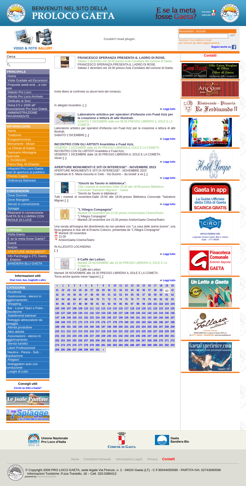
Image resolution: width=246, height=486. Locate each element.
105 (57, 308)
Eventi (11, 243)
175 (98, 322)
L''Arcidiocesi (16, 160)
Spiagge (13, 208)
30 (109, 290)
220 (115, 331)
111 (92, 308)
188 (173, 322)
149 (69, 317)
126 (57, 313)
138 (126, 313)
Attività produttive (19, 327)
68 (86, 299)
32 (120, 290)
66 (74, 299)
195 (92, 327)
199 (115, 327)
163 (150, 317)
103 (167, 304)
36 (143, 290)
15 (143, 285)
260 (103, 340)
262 (115, 340)
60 (161, 294)
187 (167, 322)
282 (109, 345)
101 (155, 304)
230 (173, 331)
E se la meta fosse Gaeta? (26, 238)
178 (115, 322)
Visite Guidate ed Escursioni (27, 80)
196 (98, 327)
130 (80, 313)
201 (126, 327)
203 (138, 327)
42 (57, 294)
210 (57, 331)
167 (173, 317)
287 (138, 345)
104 (173, 304)
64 (63, 299)
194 (86, 327)
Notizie (12, 247)
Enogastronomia (19, 139)
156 (109, 317)
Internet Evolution (46, 476)
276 (75, 345)
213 (75, 331)
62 (172, 294)
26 (86, 290)
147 (57, 317)
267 (144, 340)
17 (155, 285)
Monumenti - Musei (21, 144)
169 (63, 322)
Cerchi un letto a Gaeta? (28, 388)
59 (155, 294)
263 (121, 340)
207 (161, 327)
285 (126, 345)
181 (132, 322)
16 (149, 285)
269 (155, 340)
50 (103, 294)
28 (97, 290)
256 (80, 340)
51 (109, 294)
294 (57, 349)
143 (155, 313)
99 (143, 304)
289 (150, 345)
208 (167, 327)
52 (114, 294)
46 (80, 294)
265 (132, 340)
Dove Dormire (17, 195)
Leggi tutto (169, 109)
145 (167, 313)
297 (75, 349)
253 (63, 340)
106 (63, 308)
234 (75, 336)
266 (138, 340)
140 (138, 313)
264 (126, 340)
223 (132, 331)
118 (132, 308)
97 (132, 304)
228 (161, 331)
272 (173, 340)
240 (109, 336)
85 (63, 304)
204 (144, 327)
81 (161, 299)
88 (80, 304)
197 (103, 327)
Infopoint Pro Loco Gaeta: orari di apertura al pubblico (25, 170)
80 (155, 299)
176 (103, 322)
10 (114, 285)
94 (114, 304)
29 (103, 290)
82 (166, 299)
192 (75, 327)
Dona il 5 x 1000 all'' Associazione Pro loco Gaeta (26, 107)
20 (172, 285)
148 (63, 317)
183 (144, 322)
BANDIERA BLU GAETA (24, 263)
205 (150, 327)
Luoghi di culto (17, 371)
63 (57, 299)
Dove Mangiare (18, 199)
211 (63, 331)
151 (80, 317)
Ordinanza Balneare (21, 180)
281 (103, 345)
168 (57, 322)
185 (155, 322)
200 (121, 327)
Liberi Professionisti (21, 348)
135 (109, 313)
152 (86, 317)
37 (149, 290)
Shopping (14, 304)
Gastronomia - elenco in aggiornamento (24, 298)
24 (74, 290)
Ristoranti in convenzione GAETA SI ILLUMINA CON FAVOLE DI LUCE (25, 216)
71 (103, 299)
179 (121, 322)
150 (75, 317)
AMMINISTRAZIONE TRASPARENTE (21, 114)
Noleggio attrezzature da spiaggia (24, 321)
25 (80, 290)
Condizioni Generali (97, 459)
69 (91, 299)
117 (126, 308)
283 (115, 345)
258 (92, 340)
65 (68, 299)
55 (132, 294)
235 (80, 336)
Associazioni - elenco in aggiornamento (23, 337)
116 (121, 308)
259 (98, 340)
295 (63, 349)
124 (167, 308)
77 (137, 299)
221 (121, 331)
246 (144, 336)
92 (103, 304)
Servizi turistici (17, 343)
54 (126, 294)
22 (63, 290)
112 (98, 308)
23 (68, 290)
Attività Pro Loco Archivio (25, 96)
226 (150, 331)
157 (115, 317)
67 (80, 299)
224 (138, 331)
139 (132, 313)
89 (86, 304)
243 (126, 336)
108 (75, 308)
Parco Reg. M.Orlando (23, 164)
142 (150, 313)
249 (161, 336)
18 (161, 285)
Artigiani (13, 359)
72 (109, 299)
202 (132, 327)
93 (109, 304)
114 (109, 308)
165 (161, 317)
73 (114, 299)
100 (150, 304)
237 (92, 336)
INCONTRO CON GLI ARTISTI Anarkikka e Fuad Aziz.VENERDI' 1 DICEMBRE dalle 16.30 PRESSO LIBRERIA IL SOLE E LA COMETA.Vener (107, 154)
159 (126, 317)
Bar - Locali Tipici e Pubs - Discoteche (25, 309)
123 (161, 308)
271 (167, 340)
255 (75, 340)
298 (80, 349)
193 (80, 327)
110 (86, 308)
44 (68, 294)
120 (144, 308)
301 (98, 349)
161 (138, 317)
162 (144, 317)
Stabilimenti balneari (21, 315)
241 (115, 336)
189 (57, 327)
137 (121, 313)
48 (91, 294)
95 (120, 304)
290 (155, 345)
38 (155, 290)
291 (161, 345)
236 (86, 336)
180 (126, 322)
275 (69, 345)
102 (161, 304)
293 (173, 345)
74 (120, 299)
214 (80, 331)
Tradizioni (14, 135)
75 (126, 299)
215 (86, 331)
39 (161, 290)
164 (155, 317)
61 (166, 294)
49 (97, 294)
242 (121, 336)
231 (57, 336)
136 (115, 313)
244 (132, 336)
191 (69, 327)
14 (137, 285)
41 (172, 290)
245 (138, 336)
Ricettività (14, 292)
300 (92, 349)
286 (132, 345)
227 (155, 331)
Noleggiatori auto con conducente (22, 365)
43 (63, 294)
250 (167, 336)
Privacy (153, 459)
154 (98, 317)
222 (126, 331)
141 (144, 313)
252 (57, 340)
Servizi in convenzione (23, 204)
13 (132, 285)
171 (75, 322)
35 (137, 290)
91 (97, 304)
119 (138, 308)
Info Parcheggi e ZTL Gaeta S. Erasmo (26, 257)
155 (103, 317)
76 (132, 299)
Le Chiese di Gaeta (21, 148)
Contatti (210, 55)
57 (143, 294)
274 (63, 345)
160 (132, 317)
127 (63, 313)
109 (80, 308)
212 (69, 331)
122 (155, 308)
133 (98, 313)
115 (115, 308)
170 (69, 322)
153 (92, 317)
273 (57, 345)
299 (86, 349)
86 (68, 304)
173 (86, 322)
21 (57, 290)
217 (98, 331)
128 (69, 313)
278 (86, 345)
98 (137, 304)
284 (121, 345)
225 (144, 331)
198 (109, 327)
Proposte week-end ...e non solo (26, 86)
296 (69, 349)
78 (143, 299)
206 (155, 327)
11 (120, 285)
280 (98, 345)
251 (173, 336)
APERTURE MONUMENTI (26, 251)
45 (74, 294)
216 (92, 331)
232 (63, 336)
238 (98, 336)
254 (69, 340)
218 (103, 331)
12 (126, 285)
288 (144, 345)
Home (11, 76)
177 (109, 322)
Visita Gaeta (16, 234)
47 (86, 294)
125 (173, 308)
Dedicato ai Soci (19, 101)
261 (109, 340)
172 (80, 322)
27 (91, 290)
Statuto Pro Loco (19, 92)
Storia (11, 131)
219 (109, 331)
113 (103, 308)
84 (57, 304)
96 (126, 304)
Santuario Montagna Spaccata (21, 154)
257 (86, 340)
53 (120, 294)
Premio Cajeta (17, 176)
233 (69, 336)
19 (166, 285)
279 (92, 345)
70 (97, 299)
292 (167, 345)
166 (167, 317)
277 (80, 345)
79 (149, 299)
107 (69, 308)
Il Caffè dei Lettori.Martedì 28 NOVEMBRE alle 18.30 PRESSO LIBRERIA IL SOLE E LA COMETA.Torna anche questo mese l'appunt (106, 273)
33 (126, 290)
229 (167, 331)
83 (172, 299)
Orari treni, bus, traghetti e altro (28, 280)
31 (114, 290)
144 (161, 313)
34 (132, 290)
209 (173, 327)
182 (138, 322)
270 (161, 340)
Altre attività (15, 331)
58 (149, 294)
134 (103, 313)
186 (161, 322)
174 (92, 322)
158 (121, 317)
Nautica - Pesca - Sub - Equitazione (23, 354)
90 (91, 304)
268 (150, 340)
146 (173, 313)
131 (86, 313)
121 (150, 308)
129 (75, 313)
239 (103, 336)
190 (63, 327)
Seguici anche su (223, 47)
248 (155, 336)
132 (92, 313)
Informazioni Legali (129, 459)
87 (74, 304)
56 (137, 294)
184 (150, 322)
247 (150, 336)
